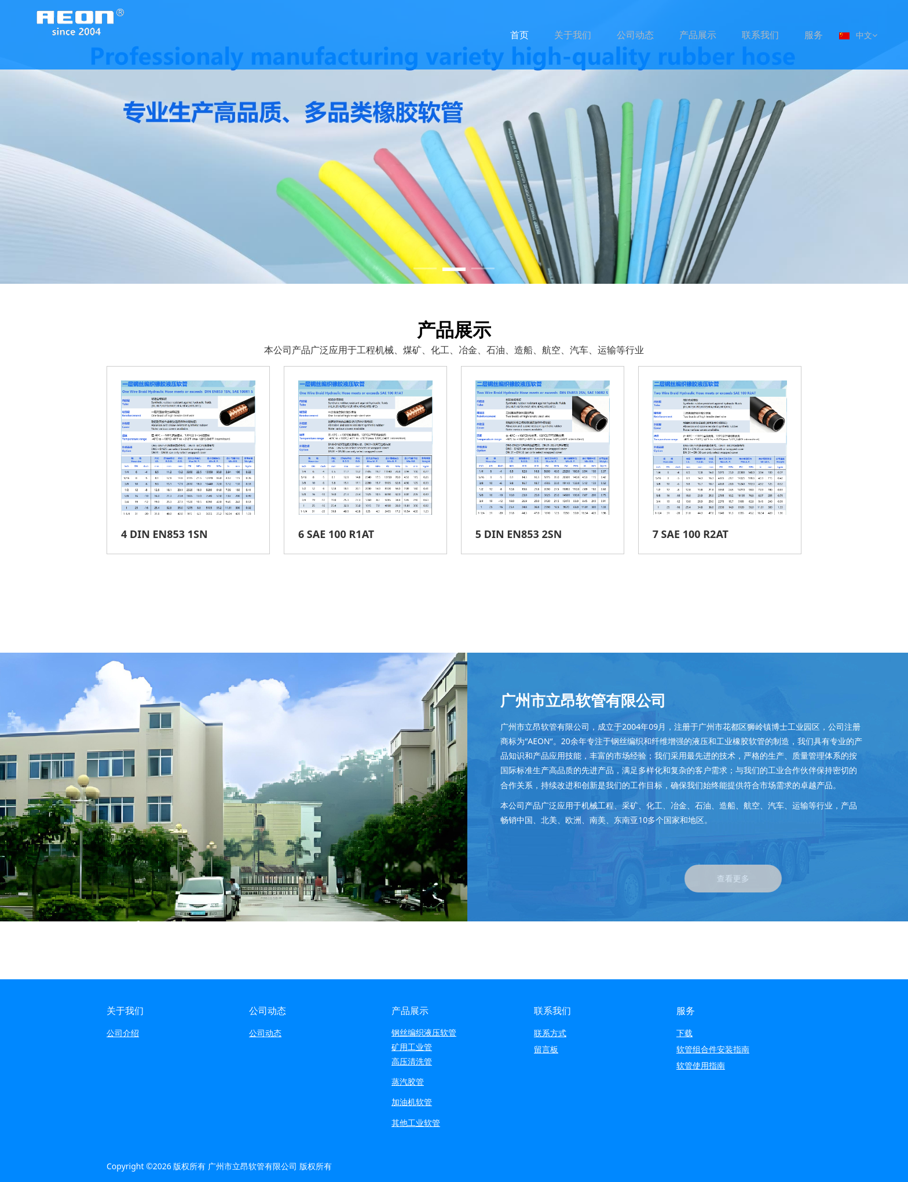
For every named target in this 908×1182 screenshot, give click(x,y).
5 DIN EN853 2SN (518, 534)
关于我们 (572, 34)
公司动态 (635, 34)
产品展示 (697, 34)
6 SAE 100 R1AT (336, 534)
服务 (813, 34)
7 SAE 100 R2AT (690, 534)
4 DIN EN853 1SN (164, 534)
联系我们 (760, 34)
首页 (519, 34)
